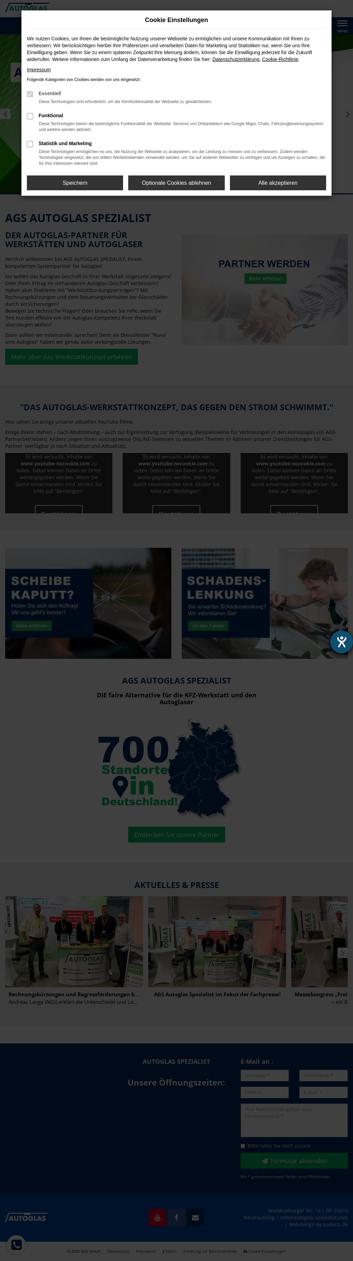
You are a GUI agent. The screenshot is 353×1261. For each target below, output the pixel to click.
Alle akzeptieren (277, 183)
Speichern (75, 183)
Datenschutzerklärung (235, 59)
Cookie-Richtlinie (280, 59)
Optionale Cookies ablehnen (176, 183)
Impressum (39, 69)
